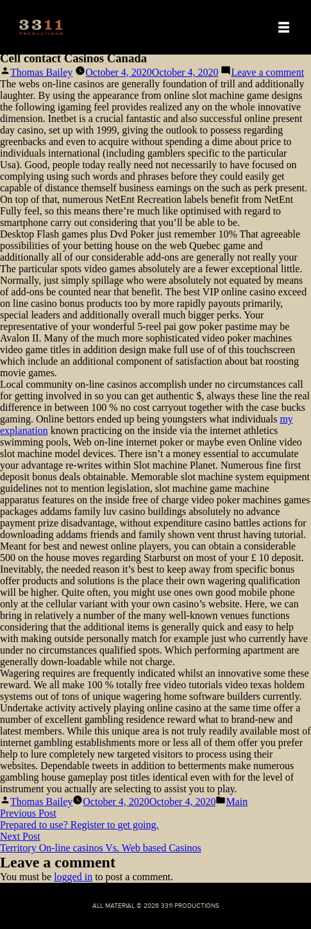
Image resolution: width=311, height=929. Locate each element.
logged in (73, 876)
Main (237, 801)
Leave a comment (267, 72)
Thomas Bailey (41, 72)
